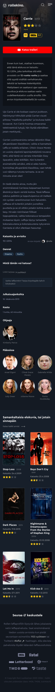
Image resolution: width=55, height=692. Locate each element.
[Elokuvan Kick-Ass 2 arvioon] (41, 575)
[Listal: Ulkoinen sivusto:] (33, 655)
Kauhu (20, 254)
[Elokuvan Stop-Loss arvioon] (14, 455)
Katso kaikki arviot (14, 426)
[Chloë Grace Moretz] (27, 365)
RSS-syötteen (38, 637)
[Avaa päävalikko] (50, 5)
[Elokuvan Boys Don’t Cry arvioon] (41, 457)
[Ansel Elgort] (10, 365)
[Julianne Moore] (27, 389)
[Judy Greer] (10, 389)
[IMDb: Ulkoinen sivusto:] (21, 655)
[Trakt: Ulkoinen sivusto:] (43, 662)
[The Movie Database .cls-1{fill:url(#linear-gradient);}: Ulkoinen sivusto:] (18, 669)
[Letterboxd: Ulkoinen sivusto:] (20, 662)
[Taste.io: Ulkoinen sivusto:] (39, 669)
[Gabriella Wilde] (45, 365)
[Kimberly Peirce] (10, 335)
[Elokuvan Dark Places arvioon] (14, 511)
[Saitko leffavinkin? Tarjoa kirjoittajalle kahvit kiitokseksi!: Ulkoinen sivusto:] (27, 282)
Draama (8, 254)
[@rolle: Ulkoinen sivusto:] (47, 241)
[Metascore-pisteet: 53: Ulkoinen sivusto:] (26, 35)
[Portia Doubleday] (45, 389)
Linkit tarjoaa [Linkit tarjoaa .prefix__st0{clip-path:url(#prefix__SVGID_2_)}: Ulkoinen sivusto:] (14, 272)
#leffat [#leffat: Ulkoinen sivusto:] (17, 641)
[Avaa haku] (42, 5)
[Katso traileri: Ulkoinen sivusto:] (27, 50)
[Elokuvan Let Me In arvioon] (14, 575)
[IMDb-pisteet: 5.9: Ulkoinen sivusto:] (36, 35)
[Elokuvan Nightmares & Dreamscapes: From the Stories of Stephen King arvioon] (41, 517)
